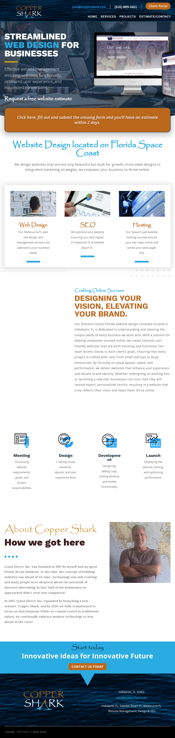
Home (92, 16)
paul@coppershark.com (89, 7)
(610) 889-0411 (126, 7)
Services (108, 16)
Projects (127, 16)
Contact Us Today (87, 667)
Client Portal (158, 6)
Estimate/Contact (155, 16)
